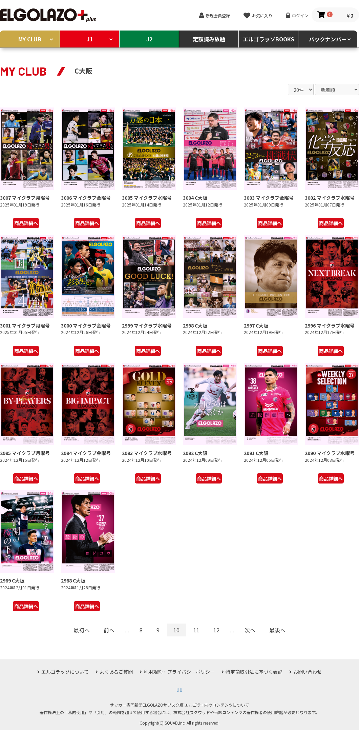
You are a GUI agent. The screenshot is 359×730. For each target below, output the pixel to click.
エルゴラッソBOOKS (268, 39)
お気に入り (262, 15)
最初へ (81, 630)
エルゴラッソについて (65, 671)
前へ (109, 630)
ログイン (300, 15)
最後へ (277, 630)
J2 (149, 39)
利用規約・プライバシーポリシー (179, 671)
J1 (90, 39)
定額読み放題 (209, 39)
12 (216, 630)
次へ (250, 630)
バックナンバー (328, 39)
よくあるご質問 (116, 671)
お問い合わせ (307, 671)
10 (176, 630)
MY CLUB (29, 39)
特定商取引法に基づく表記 (254, 671)
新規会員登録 (218, 15)
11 (196, 630)
